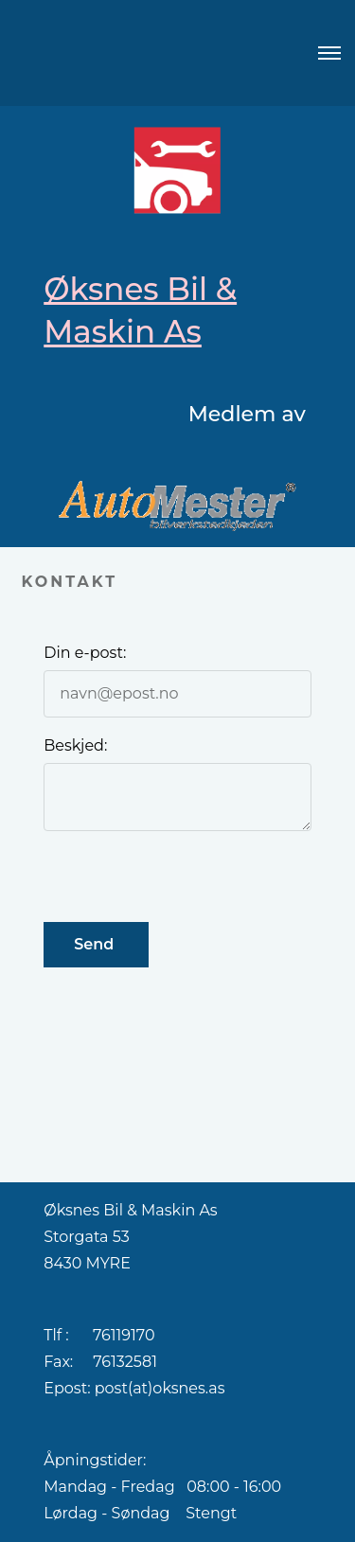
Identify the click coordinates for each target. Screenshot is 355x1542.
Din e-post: (85, 653)
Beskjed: (75, 745)
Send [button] (95, 944)
